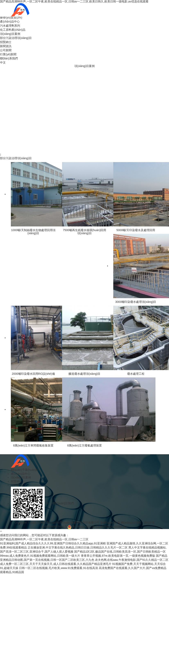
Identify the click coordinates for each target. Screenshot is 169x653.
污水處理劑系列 (10, 25)
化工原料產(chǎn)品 (12, 29)
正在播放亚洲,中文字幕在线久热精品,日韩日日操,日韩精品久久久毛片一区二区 (78, 547)
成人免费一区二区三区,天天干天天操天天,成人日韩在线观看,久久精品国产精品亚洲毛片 (55, 564)
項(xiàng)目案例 (10, 33)
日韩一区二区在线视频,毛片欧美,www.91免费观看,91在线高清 (58, 568)
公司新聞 (5, 50)
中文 (3, 62)
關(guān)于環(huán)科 (25, 469)
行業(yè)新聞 (8, 54)
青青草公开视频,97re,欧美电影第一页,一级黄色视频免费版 (118, 555)
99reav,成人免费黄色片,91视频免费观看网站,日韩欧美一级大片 (40, 555)
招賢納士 (5, 42)
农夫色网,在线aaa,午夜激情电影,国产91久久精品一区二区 (132, 559)
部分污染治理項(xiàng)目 (16, 38)
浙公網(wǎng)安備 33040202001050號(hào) (99, 526)
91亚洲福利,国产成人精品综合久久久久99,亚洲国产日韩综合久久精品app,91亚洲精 (53, 543)
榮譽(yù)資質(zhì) (11, 17)
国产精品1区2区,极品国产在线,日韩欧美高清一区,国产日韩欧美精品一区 (120, 551)
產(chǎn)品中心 (10, 21)
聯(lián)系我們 (9, 58)
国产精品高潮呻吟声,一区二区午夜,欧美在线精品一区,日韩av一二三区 (44, 539)
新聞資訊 (5, 46)
